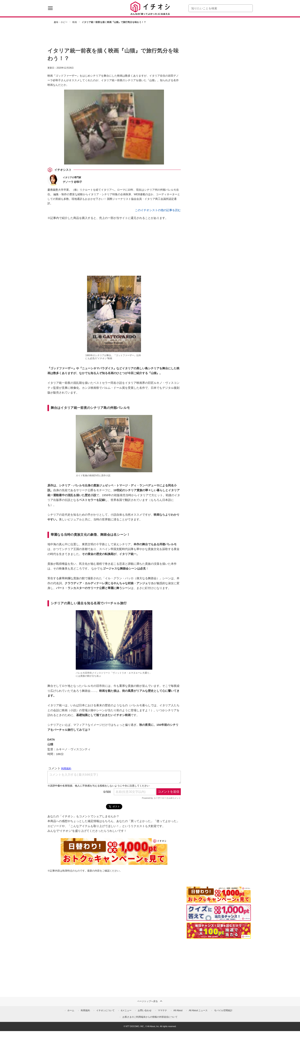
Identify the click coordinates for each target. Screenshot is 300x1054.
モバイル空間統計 (223, 1010)
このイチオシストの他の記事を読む (158, 210)
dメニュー (126, 1010)
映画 (74, 22)
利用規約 (85, 1010)
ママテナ (162, 1010)
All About (177, 1010)
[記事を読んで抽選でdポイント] (219, 931)
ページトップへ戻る (150, 1001)
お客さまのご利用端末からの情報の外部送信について (150, 1017)
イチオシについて (105, 1010)
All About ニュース (198, 1010)
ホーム (70, 1010)
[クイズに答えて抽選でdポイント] (219, 913)
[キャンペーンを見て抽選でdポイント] (219, 900)
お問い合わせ (145, 1010)
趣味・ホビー (61, 22)
